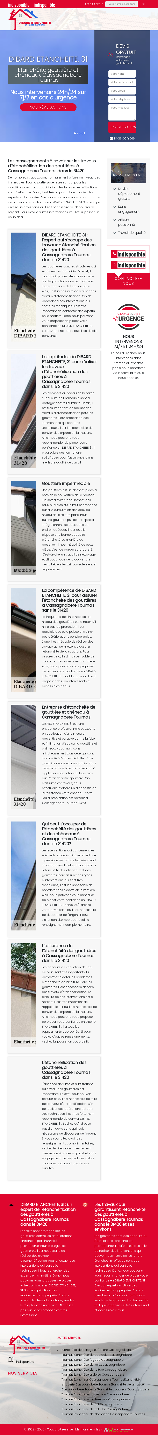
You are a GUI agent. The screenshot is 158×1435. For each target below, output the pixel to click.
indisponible (18, 4)
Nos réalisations (48, 107)
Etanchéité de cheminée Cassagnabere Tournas (109, 1414)
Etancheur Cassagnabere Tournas (98, 1379)
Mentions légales (87, 1429)
